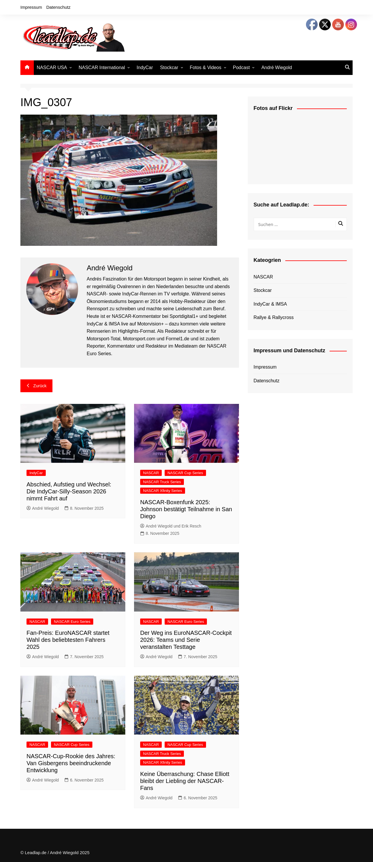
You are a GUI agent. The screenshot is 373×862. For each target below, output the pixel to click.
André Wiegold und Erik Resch (170, 526)
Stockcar (169, 67)
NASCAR (151, 473)
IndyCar (145, 67)
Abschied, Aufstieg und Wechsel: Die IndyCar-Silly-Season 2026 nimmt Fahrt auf (69, 491)
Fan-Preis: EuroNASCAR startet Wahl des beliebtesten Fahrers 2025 (68, 640)
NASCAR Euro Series (72, 621)
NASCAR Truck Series (162, 482)
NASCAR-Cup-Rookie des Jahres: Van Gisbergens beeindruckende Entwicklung (71, 763)
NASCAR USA (52, 67)
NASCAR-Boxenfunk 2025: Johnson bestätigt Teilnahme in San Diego (186, 509)
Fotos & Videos (205, 67)
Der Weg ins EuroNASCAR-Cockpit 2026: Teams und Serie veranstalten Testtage (186, 640)
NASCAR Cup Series (185, 473)
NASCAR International (102, 67)
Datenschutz (58, 7)
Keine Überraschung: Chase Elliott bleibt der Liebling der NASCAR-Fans (184, 781)
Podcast (241, 67)
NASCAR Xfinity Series (162, 490)
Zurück (36, 385)
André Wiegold (276, 67)
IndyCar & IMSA (270, 304)
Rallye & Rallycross (274, 317)
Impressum (31, 7)
